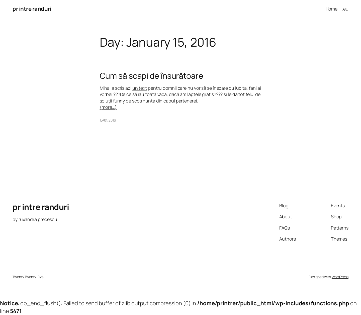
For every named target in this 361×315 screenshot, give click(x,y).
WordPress (340, 276)
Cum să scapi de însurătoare (151, 75)
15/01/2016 (108, 120)
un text (139, 88)
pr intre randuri (32, 9)
